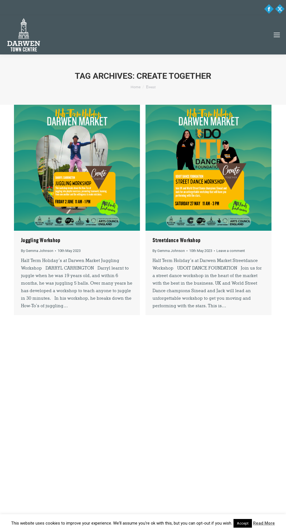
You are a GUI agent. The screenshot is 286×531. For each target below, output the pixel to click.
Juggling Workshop (40, 240)
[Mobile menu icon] (276, 35)
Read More (264, 523)
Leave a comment (230, 251)
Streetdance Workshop (176, 240)
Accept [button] (243, 523)
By (37, 251)
